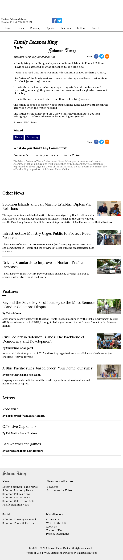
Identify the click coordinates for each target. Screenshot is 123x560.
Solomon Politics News (16, 493)
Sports (50, 28)
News (21, 28)
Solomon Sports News (16, 497)
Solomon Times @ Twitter (18, 523)
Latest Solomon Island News (20, 486)
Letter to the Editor (68, 155)
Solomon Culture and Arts (18, 500)
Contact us (53, 519)
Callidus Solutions (87, 552)
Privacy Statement (57, 533)
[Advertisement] (45, 9)
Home (8, 28)
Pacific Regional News (15, 504)
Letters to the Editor (60, 490)
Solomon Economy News (17, 490)
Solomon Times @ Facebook (19, 519)
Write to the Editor (58, 523)
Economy (35, 28)
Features (52, 486)
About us (51, 526)
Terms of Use (54, 530)
